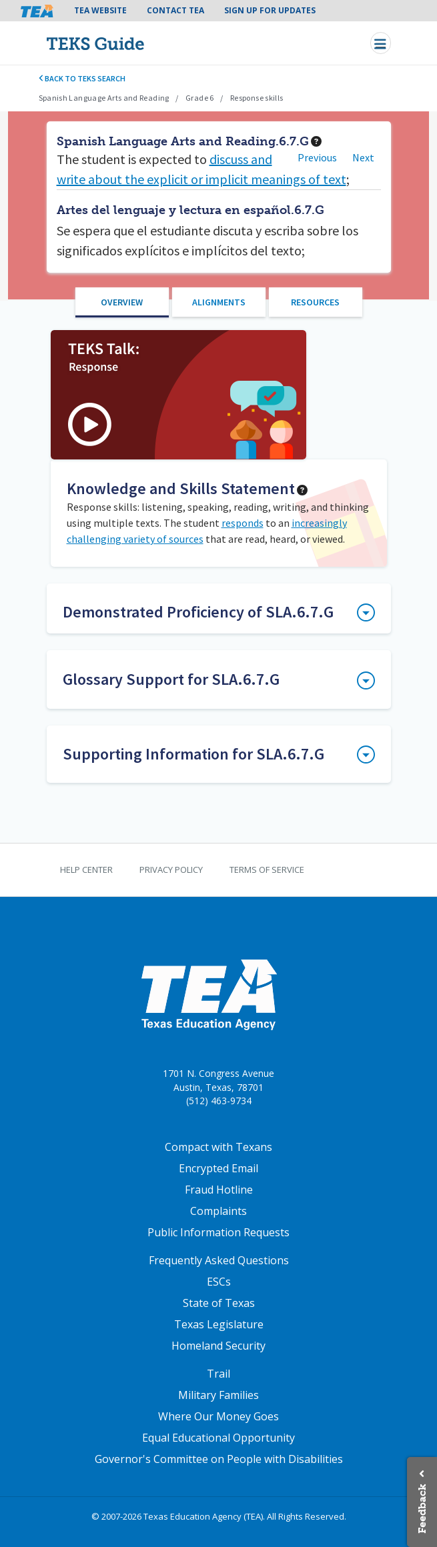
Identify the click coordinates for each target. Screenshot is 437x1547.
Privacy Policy (171, 870)
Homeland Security (218, 1345)
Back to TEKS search (82, 78)
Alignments (219, 302)
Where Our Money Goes (218, 1416)
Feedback (422, 1509)
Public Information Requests (218, 1232)
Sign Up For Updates (270, 10)
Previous (317, 157)
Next (363, 157)
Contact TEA (175, 10)
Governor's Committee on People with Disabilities (219, 1459)
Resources (315, 302)
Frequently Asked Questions (219, 1260)
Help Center (86, 870)
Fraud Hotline (219, 1189)
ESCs (219, 1281)
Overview (122, 302)
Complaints (218, 1211)
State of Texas (219, 1303)
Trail (218, 1373)
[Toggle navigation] (380, 43)
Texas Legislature (219, 1324)
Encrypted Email (218, 1168)
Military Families (218, 1395)
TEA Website (100, 10)
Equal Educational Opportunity (218, 1437)
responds (243, 522)
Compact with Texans (218, 1147)
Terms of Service (267, 870)
